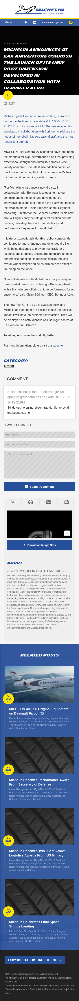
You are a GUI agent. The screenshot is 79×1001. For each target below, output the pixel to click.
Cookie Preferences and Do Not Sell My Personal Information (35, 989)
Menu (8, 22)
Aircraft (9, 366)
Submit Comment (42, 486)
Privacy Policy (52, 985)
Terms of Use (67, 985)
